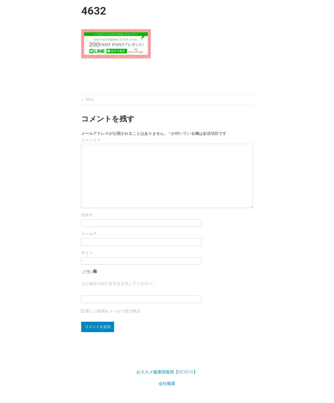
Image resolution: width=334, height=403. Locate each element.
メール (88, 234)
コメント (90, 140)
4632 (89, 99)
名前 (86, 215)
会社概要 (167, 383)
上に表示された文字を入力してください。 (118, 283)
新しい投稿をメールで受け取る (113, 311)
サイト (87, 252)
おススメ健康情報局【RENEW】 (167, 371)
